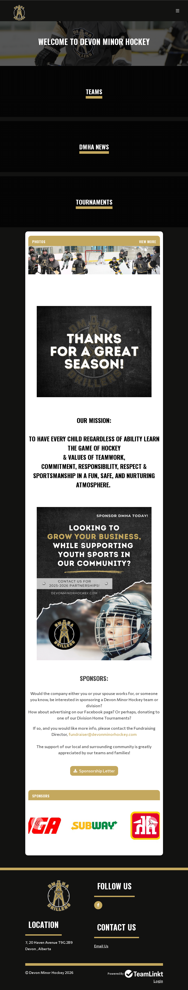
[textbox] (94, 383)
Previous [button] (37, 823)
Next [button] (151, 823)
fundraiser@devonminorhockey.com (103, 734)
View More (147, 241)
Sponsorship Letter (97, 770)
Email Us (101, 946)
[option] (94, 825)
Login (158, 981)
